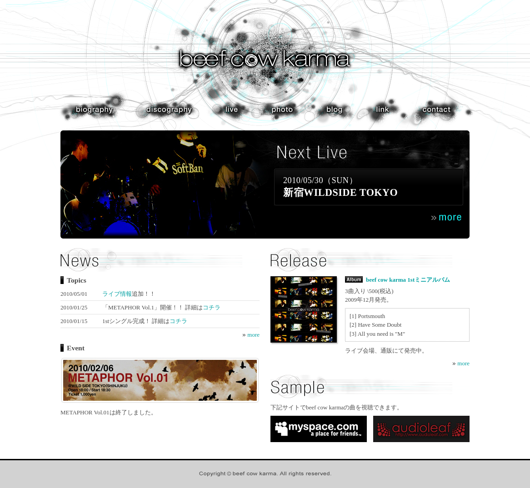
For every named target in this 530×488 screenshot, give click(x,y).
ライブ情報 (117, 293)
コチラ (211, 307)
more (253, 334)
